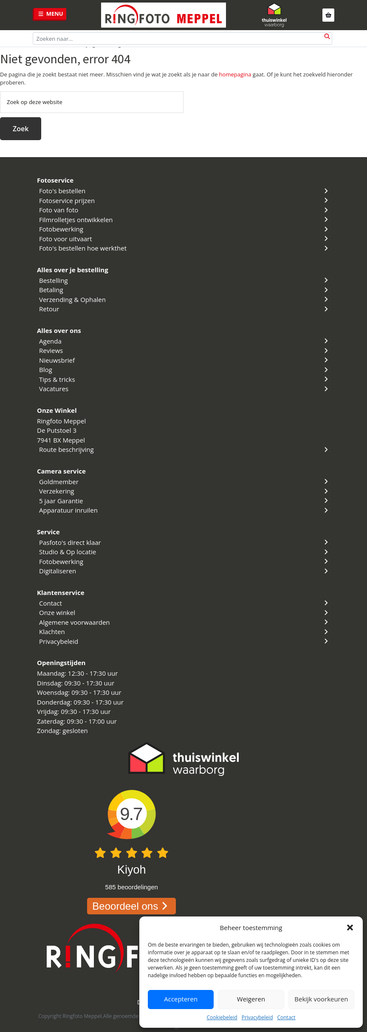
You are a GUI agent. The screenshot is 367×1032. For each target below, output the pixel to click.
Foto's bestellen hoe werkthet (184, 248)
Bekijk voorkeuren (321, 999)
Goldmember (184, 481)
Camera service (61, 471)
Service (48, 532)
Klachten (184, 631)
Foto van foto (184, 210)
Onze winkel (184, 612)
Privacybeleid (257, 1017)
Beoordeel (131, 906)
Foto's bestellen (184, 190)
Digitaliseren (184, 571)
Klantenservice (61, 592)
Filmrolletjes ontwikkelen (184, 219)
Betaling (184, 289)
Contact (286, 1017)
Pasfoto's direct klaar (184, 542)
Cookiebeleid (221, 1017)
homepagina (235, 74)
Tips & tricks (184, 379)
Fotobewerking (184, 229)
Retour (184, 309)
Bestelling (184, 280)
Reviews (184, 350)
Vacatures (184, 388)
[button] (350, 927)
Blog (184, 369)
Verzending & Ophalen (184, 299)
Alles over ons (59, 330)
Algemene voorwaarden (184, 622)
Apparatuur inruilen (184, 510)
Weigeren (251, 999)
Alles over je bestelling (72, 270)
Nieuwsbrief (184, 360)
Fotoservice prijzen (184, 200)
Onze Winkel (57, 410)
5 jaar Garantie (184, 500)
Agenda (184, 341)
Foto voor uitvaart (184, 238)
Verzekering (184, 491)
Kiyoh (131, 869)
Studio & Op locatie (184, 551)
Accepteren (181, 999)
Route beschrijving (184, 449)
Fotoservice (55, 180)
